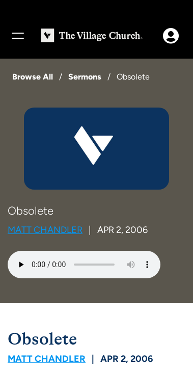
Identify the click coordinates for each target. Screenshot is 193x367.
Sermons (84, 77)
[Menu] (17, 35)
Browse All (32, 77)
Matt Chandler (45, 229)
